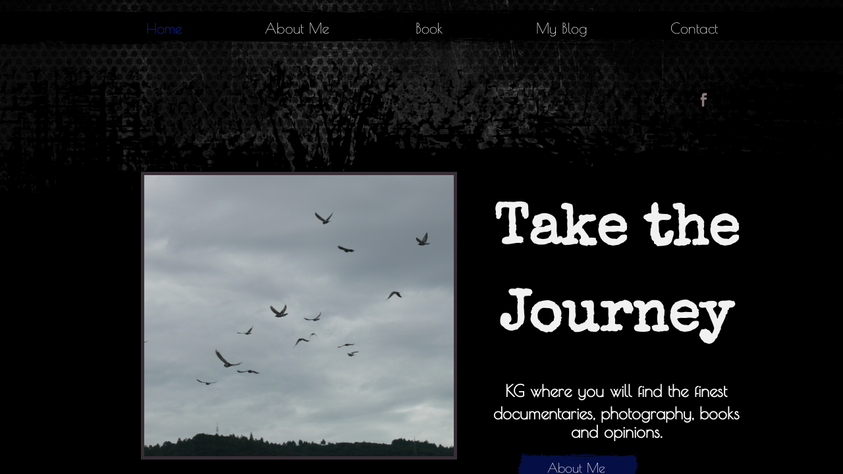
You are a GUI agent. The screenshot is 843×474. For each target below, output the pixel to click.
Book (429, 28)
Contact (694, 28)
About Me (297, 28)
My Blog (561, 28)
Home (164, 28)
